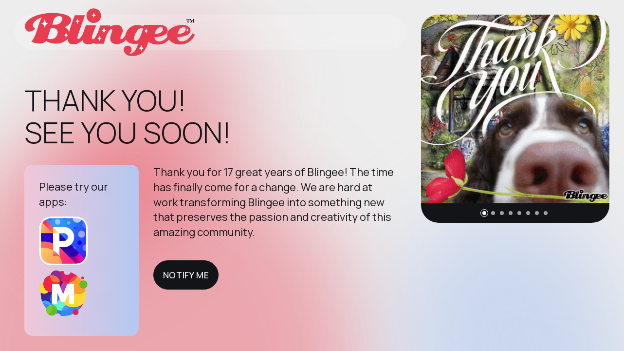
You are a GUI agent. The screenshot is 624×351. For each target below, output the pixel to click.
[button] (484, 213)
